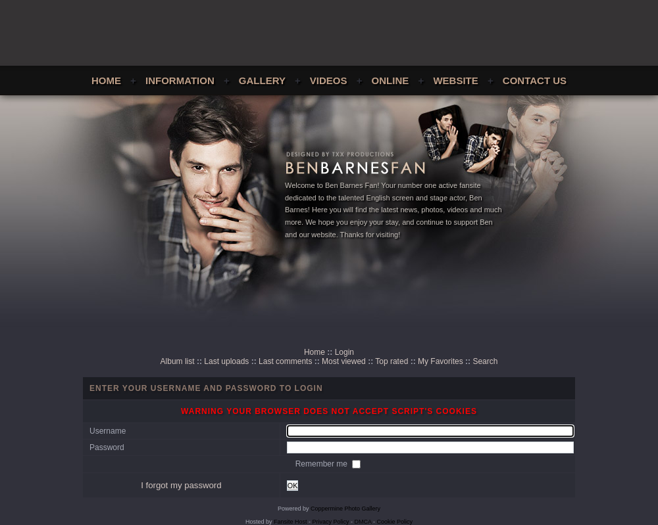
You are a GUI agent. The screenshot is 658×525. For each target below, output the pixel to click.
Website (455, 80)
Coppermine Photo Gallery (345, 508)
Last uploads (226, 361)
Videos (328, 80)
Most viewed (344, 361)
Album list (178, 361)
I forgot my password (181, 485)
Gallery (262, 80)
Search (484, 361)
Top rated (391, 361)
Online (390, 80)
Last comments (285, 361)
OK (293, 486)
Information (180, 80)
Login (344, 352)
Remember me (322, 463)
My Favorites (440, 361)
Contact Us (535, 80)
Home (106, 80)
